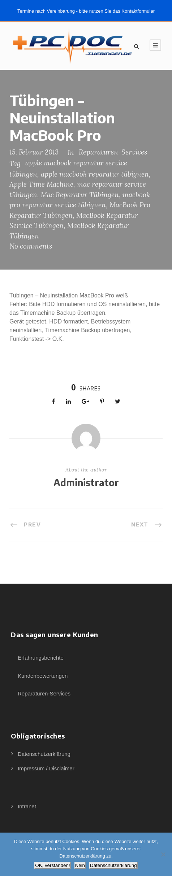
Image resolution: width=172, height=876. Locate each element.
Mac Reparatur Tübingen (80, 194)
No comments (30, 246)
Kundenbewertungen (43, 676)
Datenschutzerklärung (44, 754)
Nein (80, 865)
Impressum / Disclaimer (46, 768)
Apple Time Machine (41, 184)
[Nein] (163, 854)
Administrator (86, 482)
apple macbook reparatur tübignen (95, 174)
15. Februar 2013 (34, 152)
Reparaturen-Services (113, 152)
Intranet (27, 806)
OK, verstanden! (52, 865)
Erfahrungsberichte (41, 658)
